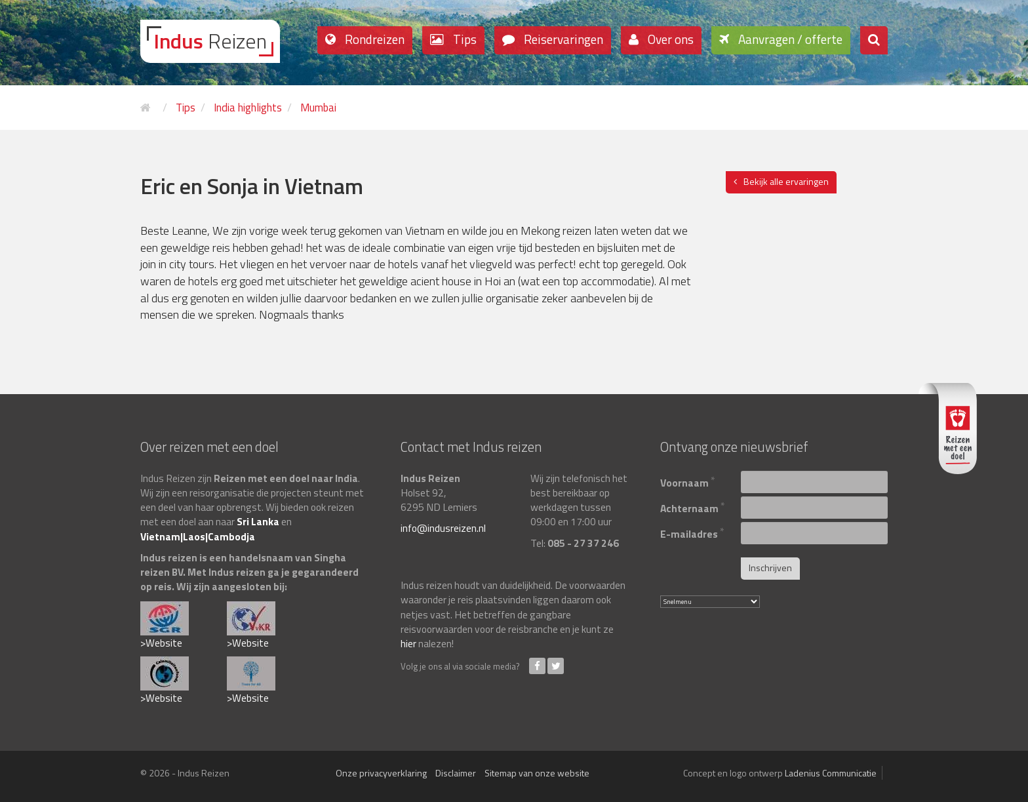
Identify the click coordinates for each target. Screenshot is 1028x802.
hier (408, 643)
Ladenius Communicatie (831, 773)
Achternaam (692, 506)
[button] (874, 40)
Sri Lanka (258, 521)
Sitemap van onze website (536, 773)
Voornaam (687, 481)
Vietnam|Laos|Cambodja (197, 536)
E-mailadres (692, 532)
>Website (161, 643)
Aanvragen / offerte (789, 39)
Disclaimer (455, 773)
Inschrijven (770, 567)
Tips (463, 39)
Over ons (669, 39)
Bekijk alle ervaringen (786, 181)
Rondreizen (373, 39)
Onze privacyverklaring (381, 773)
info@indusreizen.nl (443, 528)
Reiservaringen (562, 39)
